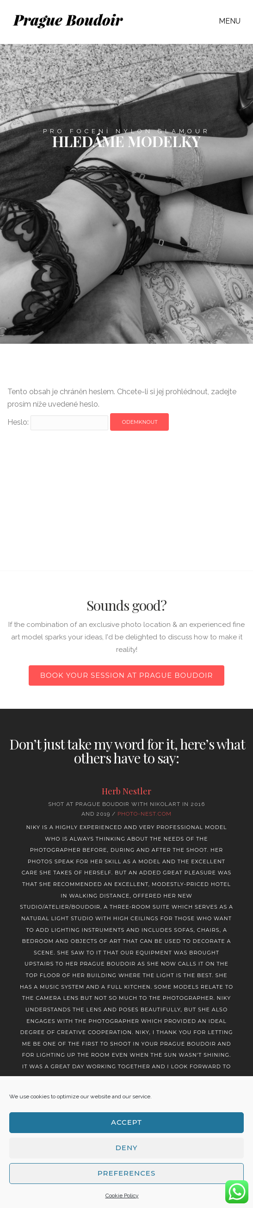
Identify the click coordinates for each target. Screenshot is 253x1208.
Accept (126, 1122)
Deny (126, 1147)
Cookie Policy (122, 1195)
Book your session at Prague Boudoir (126, 675)
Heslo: (57, 422)
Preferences (126, 1173)
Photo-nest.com (144, 814)
